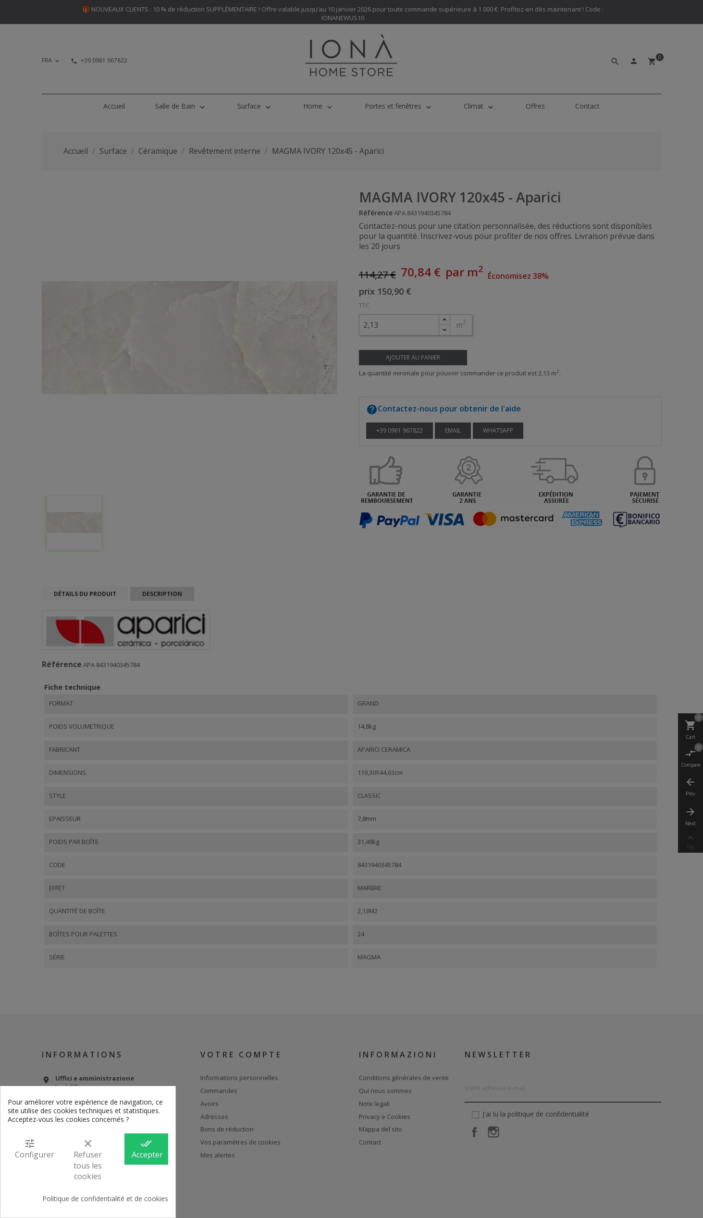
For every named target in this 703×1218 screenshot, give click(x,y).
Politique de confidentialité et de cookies (105, 1198)
